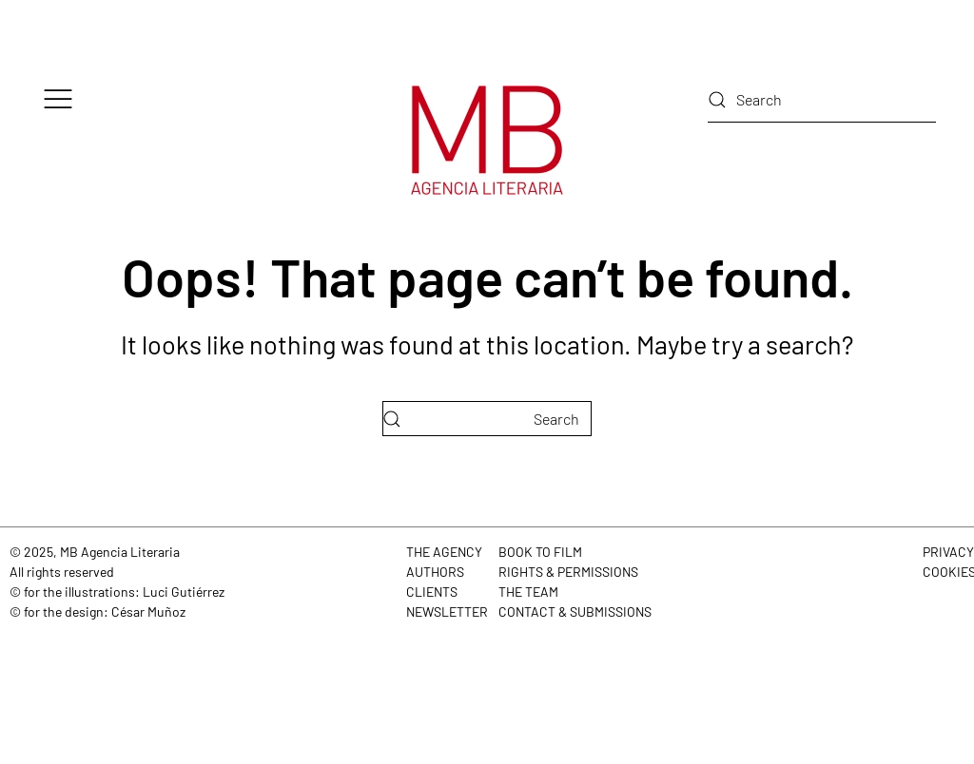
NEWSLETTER (447, 611)
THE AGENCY (444, 552)
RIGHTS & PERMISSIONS (568, 571)
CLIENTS (432, 591)
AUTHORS (435, 571)
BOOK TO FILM (540, 552)
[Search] (822, 100)
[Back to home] (487, 139)
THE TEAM (528, 591)
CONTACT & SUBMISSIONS (575, 611)
